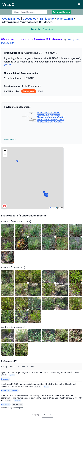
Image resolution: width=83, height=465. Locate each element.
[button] (5, 151)
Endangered (28, 91)
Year (32, 366)
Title (23, 366)
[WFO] (70, 39)
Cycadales (29, 18)
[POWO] (5, 43)
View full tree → (10, 139)
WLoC (3, 375)
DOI (12, 375)
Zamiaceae (46, 18)
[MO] (12, 43)
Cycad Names (11, 18)
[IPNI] (77, 39)
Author (13, 366)
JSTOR (17, 400)
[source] (7, 64)
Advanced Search (61, 12)
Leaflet (53, 208)
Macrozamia (65, 18)
